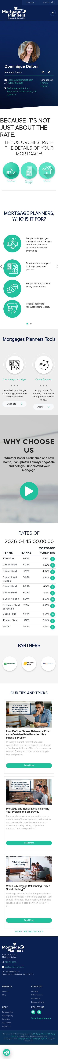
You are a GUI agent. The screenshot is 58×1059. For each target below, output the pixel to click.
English (30, 2)
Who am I (5, 991)
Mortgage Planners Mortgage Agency (32, 1039)
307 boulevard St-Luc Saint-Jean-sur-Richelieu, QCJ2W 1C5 (22, 91)
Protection (6, 1019)
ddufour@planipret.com (21, 79)
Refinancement (37, 995)
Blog (4, 995)
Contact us (6, 1026)
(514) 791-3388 (15, 82)
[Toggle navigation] (53, 13)
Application (6, 1023)
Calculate (14, 403)
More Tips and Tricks (29, 931)
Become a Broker (38, 1002)
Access (48, 2)
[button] (27, 323)
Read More (29, 765)
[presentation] (1, 266)
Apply (43, 406)
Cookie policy (7, 1016)
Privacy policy (7, 1012)
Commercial (35, 998)
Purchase (34, 991)
